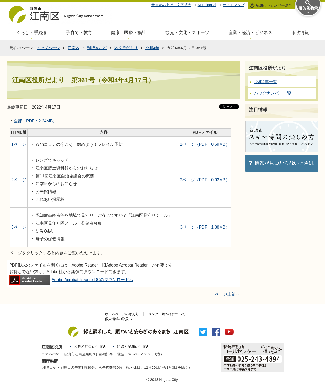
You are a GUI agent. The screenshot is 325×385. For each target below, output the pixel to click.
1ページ (18, 144)
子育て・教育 (79, 32)
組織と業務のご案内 (133, 347)
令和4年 (152, 48)
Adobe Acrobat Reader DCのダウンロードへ (71, 279)
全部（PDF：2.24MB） (35, 121)
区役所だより (126, 48)
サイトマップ (233, 5)
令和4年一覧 (265, 81)
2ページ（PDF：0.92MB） (205, 180)
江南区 (73, 48)
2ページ (18, 180)
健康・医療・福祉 (128, 32)
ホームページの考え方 (122, 314)
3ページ (18, 227)
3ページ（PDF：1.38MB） (205, 227)
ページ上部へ (227, 294)
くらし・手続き (31, 32)
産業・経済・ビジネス (250, 32)
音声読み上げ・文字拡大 (171, 5)
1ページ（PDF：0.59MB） (205, 144)
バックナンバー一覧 (272, 93)
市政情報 (300, 32)
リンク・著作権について (166, 314)
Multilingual (207, 5)
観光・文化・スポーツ (187, 32)
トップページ (48, 48)
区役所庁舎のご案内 (90, 347)
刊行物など (97, 48)
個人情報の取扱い (118, 319)
